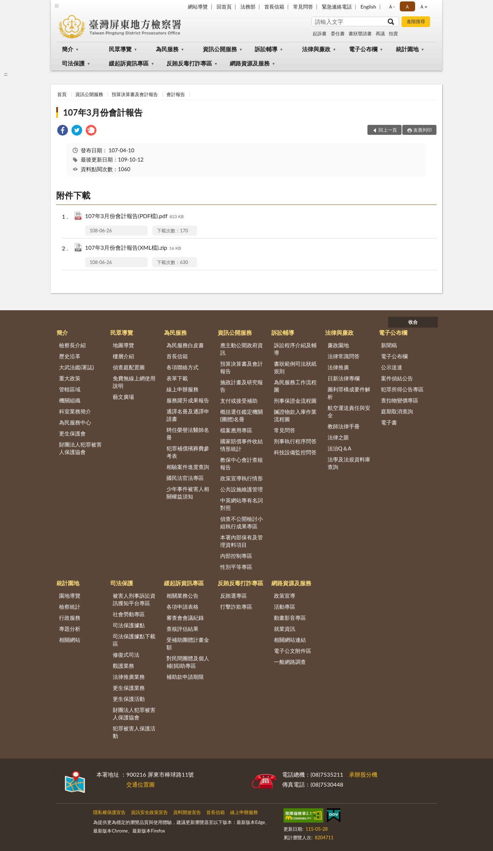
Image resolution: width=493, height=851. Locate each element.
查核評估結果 (182, 628)
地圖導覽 (123, 345)
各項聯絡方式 (182, 367)
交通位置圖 (140, 784)
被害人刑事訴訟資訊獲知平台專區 (134, 599)
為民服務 (167, 49)
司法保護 (73, 63)
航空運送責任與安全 (349, 411)
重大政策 (69, 378)
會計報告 (175, 94)
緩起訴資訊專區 (129, 63)
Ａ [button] (407, 7)
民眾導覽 (120, 49)
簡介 (67, 49)
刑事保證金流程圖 (295, 400)
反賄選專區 (233, 595)
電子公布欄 (363, 49)
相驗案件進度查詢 (187, 467)
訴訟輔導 (266, 49)
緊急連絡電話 (337, 7)
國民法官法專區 (185, 478)
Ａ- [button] (391, 7)
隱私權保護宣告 (109, 812)
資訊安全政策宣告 (149, 812)
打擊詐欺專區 (236, 606)
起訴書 (320, 33)
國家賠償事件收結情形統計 (241, 445)
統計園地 (407, 49)
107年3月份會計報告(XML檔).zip (133, 248)
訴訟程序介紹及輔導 (295, 349)
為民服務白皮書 (185, 345)
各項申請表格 (182, 606)
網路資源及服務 (250, 63)
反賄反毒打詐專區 (189, 63)
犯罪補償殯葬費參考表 (187, 452)
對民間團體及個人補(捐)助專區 (187, 662)
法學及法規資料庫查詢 (349, 463)
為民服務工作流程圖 (295, 386)
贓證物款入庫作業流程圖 (295, 415)
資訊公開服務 (220, 49)
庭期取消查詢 (397, 411)
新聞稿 (389, 345)
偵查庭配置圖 (129, 367)
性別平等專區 (236, 567)
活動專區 (284, 606)
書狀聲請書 (360, 33)
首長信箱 (274, 7)
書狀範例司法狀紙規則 (295, 367)
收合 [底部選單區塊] (413, 322)
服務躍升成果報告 (187, 400)
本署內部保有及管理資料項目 (241, 541)
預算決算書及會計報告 (135, 94)
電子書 (389, 422)
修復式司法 (126, 654)
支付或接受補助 (239, 400)
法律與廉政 (316, 49)
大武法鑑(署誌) (76, 367)
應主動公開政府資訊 (241, 349)
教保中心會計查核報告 (241, 463)
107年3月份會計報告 (103, 112)
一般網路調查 (290, 662)
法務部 (247, 7)
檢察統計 (69, 606)
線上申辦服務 (182, 389)
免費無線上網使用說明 (134, 382)
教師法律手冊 (344, 426)
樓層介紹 (123, 356)
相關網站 (69, 639)
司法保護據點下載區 (134, 640)
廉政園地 (338, 345)
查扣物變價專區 (399, 400)
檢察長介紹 (72, 345)
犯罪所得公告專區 (402, 389)
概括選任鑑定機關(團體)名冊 (241, 415)
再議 (380, 33)
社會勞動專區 (129, 614)
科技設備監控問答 (295, 452)
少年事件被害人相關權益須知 (187, 493)
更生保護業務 (129, 687)
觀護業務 (123, 665)
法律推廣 (338, 367)
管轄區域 (69, 389)
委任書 (338, 33)
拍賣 (393, 33)
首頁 (62, 94)
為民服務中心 (75, 422)
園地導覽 (69, 595)
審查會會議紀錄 (185, 617)
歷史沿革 (69, 356)
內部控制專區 (236, 556)
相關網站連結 (290, 639)
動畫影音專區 (290, 617)
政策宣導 (284, 595)
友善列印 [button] (422, 130)
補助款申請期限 (185, 676)
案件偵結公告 (397, 378)
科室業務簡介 (75, 411)
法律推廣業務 (129, 676)
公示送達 (391, 367)
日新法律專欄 (344, 378)
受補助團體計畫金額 (187, 643)
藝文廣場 (123, 396)
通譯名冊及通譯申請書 (187, 415)
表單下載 (177, 378)
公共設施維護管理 (241, 489)
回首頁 (224, 7)
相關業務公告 (182, 595)
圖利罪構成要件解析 (349, 393)
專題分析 (69, 628)
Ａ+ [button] (423, 7)
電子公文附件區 (292, 651)
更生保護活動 (129, 699)
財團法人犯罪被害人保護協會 (80, 448)
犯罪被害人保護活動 (134, 732)
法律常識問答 (344, 356)
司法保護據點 (129, 625)
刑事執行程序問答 (295, 441)
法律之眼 (338, 437)
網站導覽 (198, 7)
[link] (62, 131)
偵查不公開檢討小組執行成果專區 (241, 522)
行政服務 (69, 617)
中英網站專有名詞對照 (241, 504)
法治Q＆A (339, 448)
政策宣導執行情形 (241, 478)
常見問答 (303, 7)
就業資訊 (284, 628)
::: (56, 5)
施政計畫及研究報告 (241, 386)
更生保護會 (72, 433)
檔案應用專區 (236, 430)
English (368, 7)
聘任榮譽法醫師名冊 (187, 433)
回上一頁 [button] (387, 130)
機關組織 (69, 400)
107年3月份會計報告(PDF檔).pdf (134, 216)
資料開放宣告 (187, 812)
